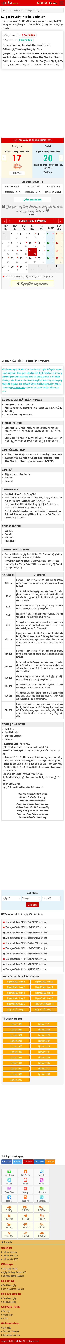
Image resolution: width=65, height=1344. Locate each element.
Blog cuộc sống (8, 1301)
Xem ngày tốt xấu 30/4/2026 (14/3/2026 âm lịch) (26, 953)
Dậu (45, 53)
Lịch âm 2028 (16, 1046)
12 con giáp (7, 1280)
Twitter (17, 1161)
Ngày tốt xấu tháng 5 (16, 992)
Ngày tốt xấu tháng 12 (44, 1009)
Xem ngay (32, 904)
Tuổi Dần (41, 1210)
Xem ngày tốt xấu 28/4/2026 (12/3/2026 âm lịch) (26, 942)
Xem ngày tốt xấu (9, 1268)
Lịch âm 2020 (16, 1023)
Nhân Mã (42, 1192)
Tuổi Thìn (25, 1218)
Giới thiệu (6, 1327)
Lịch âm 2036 (16, 1068)
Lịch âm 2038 (16, 1074)
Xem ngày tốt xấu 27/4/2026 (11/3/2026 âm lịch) (26, 937)
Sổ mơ (4, 1318)
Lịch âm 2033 (44, 1057)
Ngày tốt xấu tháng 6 (44, 992)
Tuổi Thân (42, 1227)
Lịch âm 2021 (44, 1023)
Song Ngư (41, 1200)
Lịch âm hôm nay (9, 1252)
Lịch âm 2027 (44, 1040)
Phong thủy (7, 1314)
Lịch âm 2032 (16, 1057)
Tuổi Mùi (25, 1227)
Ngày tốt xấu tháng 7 (16, 998)
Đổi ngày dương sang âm (12, 1275)
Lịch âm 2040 (16, 1079)
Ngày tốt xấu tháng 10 (44, 1003)
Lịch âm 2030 (16, 1051)
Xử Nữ (41, 1183)
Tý (41, 53)
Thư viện (5, 1311)
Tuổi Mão (9, 1218)
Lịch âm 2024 (16, 1035)
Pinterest (28, 1161)
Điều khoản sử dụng (10, 1334)
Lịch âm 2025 (44, 1035)
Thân (37, 53)
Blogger (50, 1161)
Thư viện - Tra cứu (10, 1306)
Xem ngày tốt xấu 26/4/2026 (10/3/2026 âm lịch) (26, 932)
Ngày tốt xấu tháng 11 (16, 1009)
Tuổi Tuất (25, 1236)
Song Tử (41, 1174)
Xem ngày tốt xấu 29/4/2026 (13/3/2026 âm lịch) (26, 948)
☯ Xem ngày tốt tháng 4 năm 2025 (32, 283)
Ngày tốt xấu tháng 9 (16, 1003)
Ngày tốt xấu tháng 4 (44, 987)
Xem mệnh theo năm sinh (12, 1288)
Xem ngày (7, 1264)
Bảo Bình (25, 1200)
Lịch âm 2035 (44, 1062)
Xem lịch (6, 1247)
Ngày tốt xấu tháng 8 (44, 998)
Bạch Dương (9, 1174)
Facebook (6, 1161)
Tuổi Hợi (41, 1236)
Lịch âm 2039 (44, 1074)
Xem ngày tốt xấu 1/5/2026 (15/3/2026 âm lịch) (25, 958)
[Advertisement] (32, 102)
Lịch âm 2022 (16, 1029)
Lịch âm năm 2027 (9, 1259)
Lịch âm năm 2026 (9, 1255)
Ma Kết (9, 1200)
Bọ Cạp (25, 1192)
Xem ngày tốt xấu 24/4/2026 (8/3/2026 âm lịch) (25, 921)
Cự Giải (9, 1183)
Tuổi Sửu (25, 1210)
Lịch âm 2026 (16, 1040)
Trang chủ (6, 1242)
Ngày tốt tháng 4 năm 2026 (13, 1272)
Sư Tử (25, 1183)
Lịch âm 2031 (44, 1051)
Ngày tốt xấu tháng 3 (16, 987)
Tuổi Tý (9, 1210)
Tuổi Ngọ (9, 1227)
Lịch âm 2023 (44, 1029)
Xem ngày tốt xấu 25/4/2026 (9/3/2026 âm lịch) (25, 927)
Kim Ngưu (25, 1174)
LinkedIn (39, 1161)
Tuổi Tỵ (42, 1218)
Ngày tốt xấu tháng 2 (44, 981)
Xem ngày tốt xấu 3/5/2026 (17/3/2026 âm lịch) (25, 969)
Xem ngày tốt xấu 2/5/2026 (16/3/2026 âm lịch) (25, 964)
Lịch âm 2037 (44, 1068)
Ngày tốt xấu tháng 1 (16, 981)
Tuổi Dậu (9, 1236)
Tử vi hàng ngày (8, 1285)
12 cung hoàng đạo (11, 1293)
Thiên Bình (9, 1192)
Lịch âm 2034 (16, 1062)
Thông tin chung (10, 1323)
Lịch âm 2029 (44, 1046)
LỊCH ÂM (9, 3)
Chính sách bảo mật (10, 1331)
